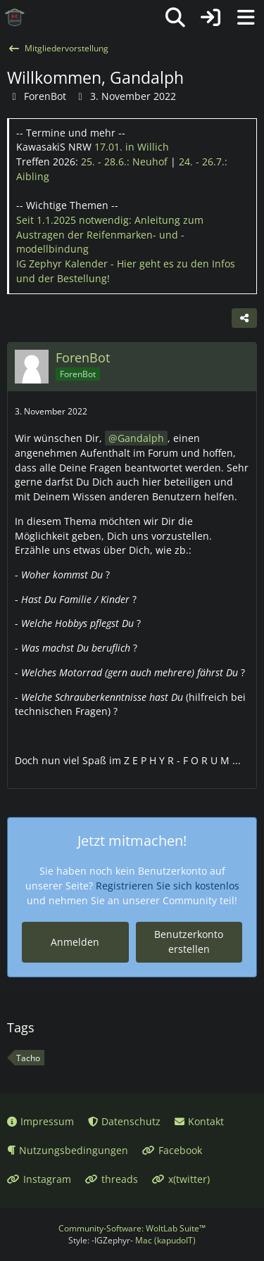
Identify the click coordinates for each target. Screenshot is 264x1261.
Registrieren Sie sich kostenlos (167, 885)
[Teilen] (244, 318)
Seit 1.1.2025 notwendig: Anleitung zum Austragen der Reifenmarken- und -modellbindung (109, 234)
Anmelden (75, 942)
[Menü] (246, 18)
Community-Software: (132, 1228)
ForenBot (45, 96)
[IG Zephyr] (14, 18)
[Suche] (175, 18)
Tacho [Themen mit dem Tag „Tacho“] (28, 1058)
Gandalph (141, 438)
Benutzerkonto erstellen (188, 941)
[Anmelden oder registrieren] (210, 17)
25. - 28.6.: (124, 161)
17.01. (131, 146)
